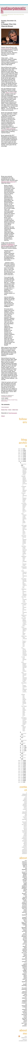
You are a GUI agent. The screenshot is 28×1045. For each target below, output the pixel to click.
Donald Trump (14, 399)
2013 (21, 766)
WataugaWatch (13, 10)
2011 (21, 769)
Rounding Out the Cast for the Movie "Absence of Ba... (24, 583)
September (24, 740)
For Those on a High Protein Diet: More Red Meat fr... (24, 711)
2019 (21, 459)
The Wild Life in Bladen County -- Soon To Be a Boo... (24, 621)
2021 (21, 456)
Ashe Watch (25, 798)
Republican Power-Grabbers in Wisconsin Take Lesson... (24, 688)
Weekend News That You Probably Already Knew (23, 561)
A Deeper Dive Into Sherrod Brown (24, 489)
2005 (21, 779)
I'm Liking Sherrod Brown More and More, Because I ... (24, 508)
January (24, 757)
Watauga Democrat (24, 850)
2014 (21, 765)
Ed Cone (24, 811)
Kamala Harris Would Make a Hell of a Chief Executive (24, 480)
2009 (21, 772)
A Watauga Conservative (24, 794)
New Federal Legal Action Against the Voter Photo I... (23, 518)
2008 (21, 774)
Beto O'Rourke (8, 399)
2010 (21, 771)
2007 (21, 775)
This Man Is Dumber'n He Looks (24, 599)
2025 (21, 450)
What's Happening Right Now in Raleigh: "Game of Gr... (24, 470)
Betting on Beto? (23, 615)
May (23, 749)
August (23, 743)
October (24, 736)
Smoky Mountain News (24, 841)
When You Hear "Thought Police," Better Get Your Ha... (24, 641)
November (23, 733)
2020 (21, 458)
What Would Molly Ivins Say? (23, 728)
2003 (21, 782)
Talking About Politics (25, 844)
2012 (21, 768)
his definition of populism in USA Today (8, 245)
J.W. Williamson (24, 1037)
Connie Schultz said (6, 48)
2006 (21, 777)
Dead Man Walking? (24, 568)
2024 (21, 452)
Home (9, 409)
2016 (21, 762)
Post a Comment (5, 407)
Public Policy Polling (25, 834)
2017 (21, 760)
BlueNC (25, 804)
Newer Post (4, 409)
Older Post (15, 409)
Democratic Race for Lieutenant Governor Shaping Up (24, 608)
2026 (21, 449)
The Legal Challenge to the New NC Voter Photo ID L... (24, 530)
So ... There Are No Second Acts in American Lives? (24, 651)
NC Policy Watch (24, 825)
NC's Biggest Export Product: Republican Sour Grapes (24, 667)
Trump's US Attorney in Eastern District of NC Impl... (24, 497)
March (23, 752)
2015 (21, 763)
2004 (21, 780)
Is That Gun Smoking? (23, 658)
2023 (21, 453)
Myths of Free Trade (11, 92)
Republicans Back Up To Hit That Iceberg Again (24, 721)
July (23, 745)
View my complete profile (23, 1040)
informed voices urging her (8, 181)
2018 (21, 461)
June (23, 747)
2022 (21, 455)
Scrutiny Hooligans (24, 837)
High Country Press (25, 817)
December (23, 464)
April (23, 750)
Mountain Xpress (24, 822)
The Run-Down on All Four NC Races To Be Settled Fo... (24, 550)
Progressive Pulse (24, 831)
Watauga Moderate (24, 852)
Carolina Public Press (25, 807)
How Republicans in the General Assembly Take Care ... (24, 677)
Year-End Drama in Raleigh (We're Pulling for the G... (23, 540)
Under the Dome (24, 847)
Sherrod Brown (4, 401)
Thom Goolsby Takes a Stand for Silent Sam (24, 630)
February (24, 754)
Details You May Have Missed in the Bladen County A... (23, 699)
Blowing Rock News (25, 802)
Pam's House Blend (25, 828)
